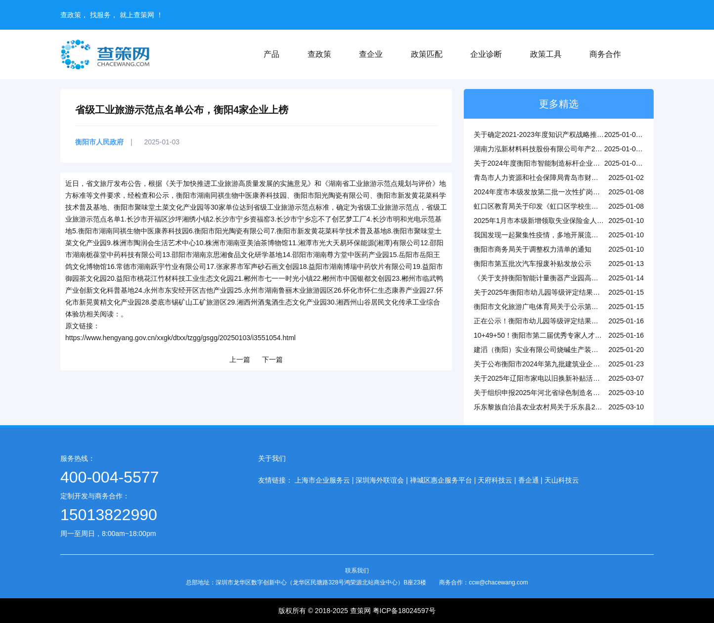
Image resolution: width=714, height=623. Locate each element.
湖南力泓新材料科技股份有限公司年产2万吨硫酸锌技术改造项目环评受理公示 (593, 149)
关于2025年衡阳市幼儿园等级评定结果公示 (540, 292)
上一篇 (239, 359)
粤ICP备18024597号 (404, 611)
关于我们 (272, 458)
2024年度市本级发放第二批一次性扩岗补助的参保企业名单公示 (571, 192)
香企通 (528, 480)
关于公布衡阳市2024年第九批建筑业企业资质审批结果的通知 (568, 364)
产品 (271, 54)
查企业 (371, 54)
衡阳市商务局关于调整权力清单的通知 (532, 249)
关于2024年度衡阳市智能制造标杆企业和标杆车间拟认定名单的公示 (578, 163)
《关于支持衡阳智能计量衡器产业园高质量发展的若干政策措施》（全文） (588, 278)
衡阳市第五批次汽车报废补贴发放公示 (532, 263)
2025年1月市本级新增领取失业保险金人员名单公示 (552, 220)
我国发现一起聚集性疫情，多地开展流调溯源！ (546, 235)
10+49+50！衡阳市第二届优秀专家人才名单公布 (548, 335)
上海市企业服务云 (322, 480)
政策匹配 (427, 54)
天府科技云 (495, 480)
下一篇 (272, 359)
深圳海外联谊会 (380, 480)
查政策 (319, 54)
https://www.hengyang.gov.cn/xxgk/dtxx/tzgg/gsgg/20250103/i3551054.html (180, 338)
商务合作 (605, 54)
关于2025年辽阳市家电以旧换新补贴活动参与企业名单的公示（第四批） (585, 378)
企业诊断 (486, 54)
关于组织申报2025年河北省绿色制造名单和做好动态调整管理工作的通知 (585, 393)
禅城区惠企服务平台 (441, 480)
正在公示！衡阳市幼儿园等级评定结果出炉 (539, 321)
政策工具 (546, 54)
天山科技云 (561, 480)
